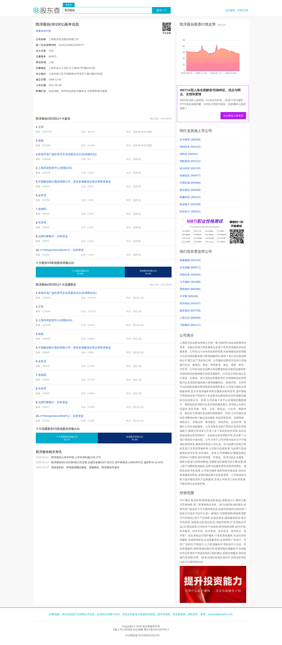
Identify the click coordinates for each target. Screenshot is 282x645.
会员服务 (230, 10)
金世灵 (42, 195)
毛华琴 (42, 222)
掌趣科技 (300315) (190, 197)
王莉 (41, 126)
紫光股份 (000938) (190, 189)
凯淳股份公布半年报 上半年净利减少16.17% (76, 457)
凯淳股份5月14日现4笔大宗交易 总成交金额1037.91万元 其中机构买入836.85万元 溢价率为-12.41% (107, 462)
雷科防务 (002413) (190, 146)
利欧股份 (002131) (190, 161)
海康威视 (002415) (190, 260)
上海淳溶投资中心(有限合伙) (55, 167)
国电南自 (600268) (190, 289)
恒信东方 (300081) (190, 211)
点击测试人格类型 (233, 115)
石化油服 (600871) (190, 267)
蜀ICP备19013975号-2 (156, 629)
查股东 (68, 5)
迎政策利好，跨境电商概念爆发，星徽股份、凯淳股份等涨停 (85, 467)
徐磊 (41, 140)
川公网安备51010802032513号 (142, 635)
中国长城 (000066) (190, 182)
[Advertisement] (98, 105)
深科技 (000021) (189, 153)
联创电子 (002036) (190, 204)
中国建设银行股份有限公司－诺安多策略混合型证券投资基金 (74, 181)
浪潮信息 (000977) (190, 175)
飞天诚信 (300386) (190, 281)
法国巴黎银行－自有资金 (53, 236)
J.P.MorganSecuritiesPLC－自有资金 (62, 249)
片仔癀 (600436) (189, 296)
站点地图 (138, 629)
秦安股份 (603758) (190, 310)
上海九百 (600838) (190, 317)
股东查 (46, 10)
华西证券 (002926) (190, 274)
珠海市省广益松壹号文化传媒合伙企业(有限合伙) (67, 154)
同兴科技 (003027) (190, 303)
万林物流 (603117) (190, 324)
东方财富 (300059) (190, 139)
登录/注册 (242, 10)
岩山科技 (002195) (190, 168)
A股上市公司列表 (122, 629)
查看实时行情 (43, 30)
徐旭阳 (42, 208)
